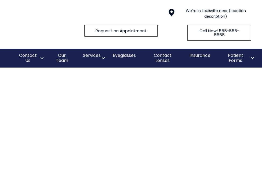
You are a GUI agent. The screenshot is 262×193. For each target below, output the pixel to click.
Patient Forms (235, 58)
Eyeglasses (124, 55)
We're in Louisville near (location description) (216, 13)
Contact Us (28, 58)
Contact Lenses (163, 58)
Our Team (62, 58)
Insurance (200, 55)
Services (92, 55)
